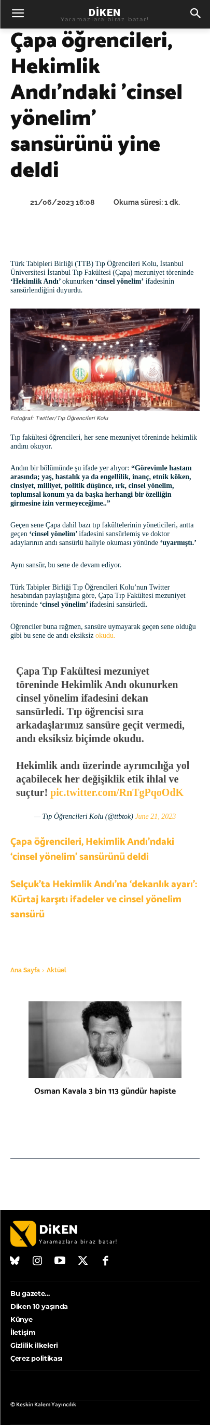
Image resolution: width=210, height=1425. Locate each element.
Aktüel (56, 970)
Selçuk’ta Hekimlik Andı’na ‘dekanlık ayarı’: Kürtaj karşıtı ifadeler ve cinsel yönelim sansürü (103, 899)
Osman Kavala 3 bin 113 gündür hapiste (105, 1091)
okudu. (105, 635)
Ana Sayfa (25, 970)
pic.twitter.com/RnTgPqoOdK (117, 792)
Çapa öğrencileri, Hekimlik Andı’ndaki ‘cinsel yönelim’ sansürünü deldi (92, 849)
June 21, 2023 (155, 816)
